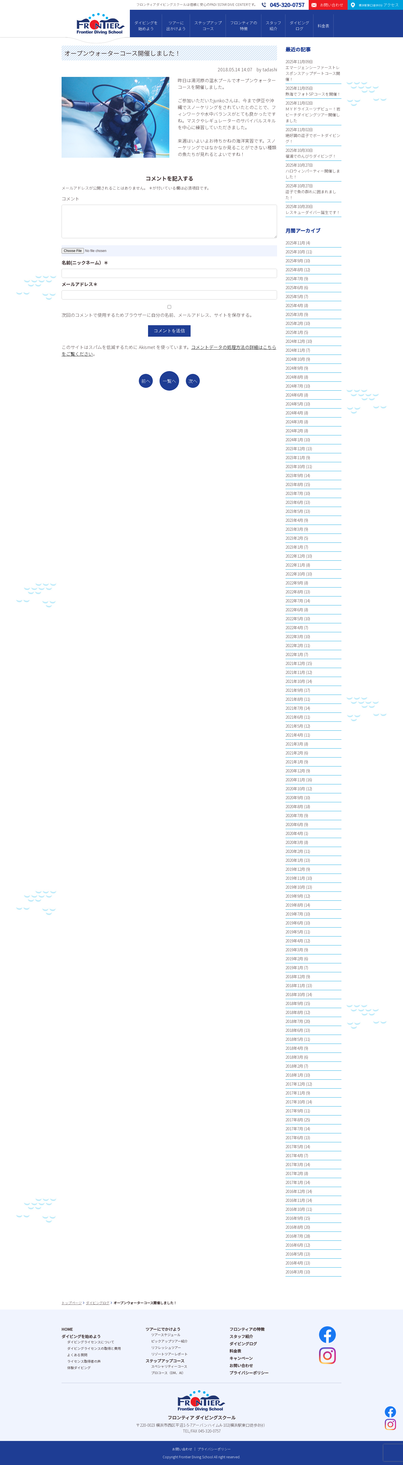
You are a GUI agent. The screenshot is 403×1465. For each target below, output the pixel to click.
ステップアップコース (208, 25)
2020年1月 (294, 860)
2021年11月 (295, 672)
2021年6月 (294, 717)
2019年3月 (294, 949)
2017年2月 (294, 1173)
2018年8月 (294, 1012)
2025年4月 (294, 305)
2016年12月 (295, 1191)
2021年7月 (294, 708)
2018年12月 (295, 976)
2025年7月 (294, 278)
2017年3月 (294, 1164)
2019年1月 (294, 967)
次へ (192, 381)
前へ (145, 381)
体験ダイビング (79, 1367)
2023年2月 (294, 538)
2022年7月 (294, 600)
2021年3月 (294, 744)
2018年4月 (294, 1048)
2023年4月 (294, 520)
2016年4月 (294, 1263)
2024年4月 (294, 413)
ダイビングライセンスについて (90, 1341)
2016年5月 (294, 1254)
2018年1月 (294, 1075)
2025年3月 (294, 314)
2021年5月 (294, 726)
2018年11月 (295, 985)
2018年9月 (294, 1003)
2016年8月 (294, 1227)
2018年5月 (294, 1039)
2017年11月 (295, 1093)
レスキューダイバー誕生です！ (312, 212)
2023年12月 (295, 448)
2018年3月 (294, 1057)
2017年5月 (294, 1146)
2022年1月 (294, 654)
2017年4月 (294, 1155)
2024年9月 (294, 368)
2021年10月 (295, 681)
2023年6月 (294, 502)
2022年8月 (294, 592)
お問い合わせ (241, 1365)
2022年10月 (295, 574)
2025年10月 (295, 251)
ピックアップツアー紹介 (169, 1341)
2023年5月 (294, 511)
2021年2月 (294, 753)
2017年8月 (294, 1119)
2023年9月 (294, 475)
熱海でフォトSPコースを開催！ (313, 94)
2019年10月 (295, 887)
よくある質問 (77, 1354)
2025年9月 (294, 260)
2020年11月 (295, 779)
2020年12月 (295, 770)
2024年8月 (294, 377)
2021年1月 (294, 762)
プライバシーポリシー (249, 1373)
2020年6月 (294, 824)
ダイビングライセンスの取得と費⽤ (94, 1348)
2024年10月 (295, 359)
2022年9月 (294, 583)
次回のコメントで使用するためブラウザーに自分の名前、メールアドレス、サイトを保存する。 (158, 315)
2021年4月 (294, 735)
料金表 (323, 26)
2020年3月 (294, 842)
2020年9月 (294, 797)
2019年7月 (294, 914)
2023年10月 (295, 466)
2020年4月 (294, 833)
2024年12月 (295, 341)
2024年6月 (294, 395)
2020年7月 (294, 815)
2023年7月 (294, 493)
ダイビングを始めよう (146, 25)
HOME (67, 1329)
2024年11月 (295, 350)
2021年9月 (294, 690)
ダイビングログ (299, 25)
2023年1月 (294, 547)
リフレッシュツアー (166, 1347)
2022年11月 (295, 565)
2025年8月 (294, 269)
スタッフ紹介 (273, 25)
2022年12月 (295, 556)
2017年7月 (294, 1128)
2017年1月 (294, 1182)
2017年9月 (294, 1111)
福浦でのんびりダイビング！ (310, 156)
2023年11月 (295, 457)
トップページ (72, 1302)
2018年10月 (295, 994)
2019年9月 (294, 896)
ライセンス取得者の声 (84, 1361)
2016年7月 (294, 1236)
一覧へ (169, 381)
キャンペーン (241, 1358)
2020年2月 (294, 851)
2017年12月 (295, 1084)
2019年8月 (294, 905)
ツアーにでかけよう (163, 1329)
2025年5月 (294, 296)
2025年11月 (295, 243)
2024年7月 (294, 386)
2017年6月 (294, 1137)
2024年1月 (294, 439)
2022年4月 (294, 627)
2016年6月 (294, 1245)
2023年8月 (294, 484)
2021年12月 (295, 663)
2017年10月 (295, 1102)
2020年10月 (295, 788)
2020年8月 (294, 806)
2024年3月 (294, 421)
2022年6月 (294, 609)
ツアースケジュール (166, 1334)
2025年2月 (294, 323)
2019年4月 (294, 940)
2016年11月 (295, 1200)
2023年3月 (294, 529)
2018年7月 (294, 1021)
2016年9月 (294, 1218)
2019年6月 (294, 923)
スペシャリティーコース (169, 1366)
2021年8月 (294, 699)
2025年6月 (294, 287)
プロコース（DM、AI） (168, 1372)
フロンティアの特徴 (243, 25)
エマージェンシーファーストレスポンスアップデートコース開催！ (312, 73)
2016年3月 (294, 1272)
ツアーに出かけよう (176, 25)
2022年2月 (294, 645)
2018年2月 (294, 1066)
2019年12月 (295, 869)
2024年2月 (294, 430)
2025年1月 (294, 332)
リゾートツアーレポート (169, 1353)
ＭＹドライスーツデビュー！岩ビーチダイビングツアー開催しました (312, 114)
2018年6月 (294, 1030)
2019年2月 (294, 958)
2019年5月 (294, 932)
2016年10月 (295, 1209)
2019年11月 (295, 878)
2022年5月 (294, 618)
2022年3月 (294, 636)
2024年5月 (294, 404)
